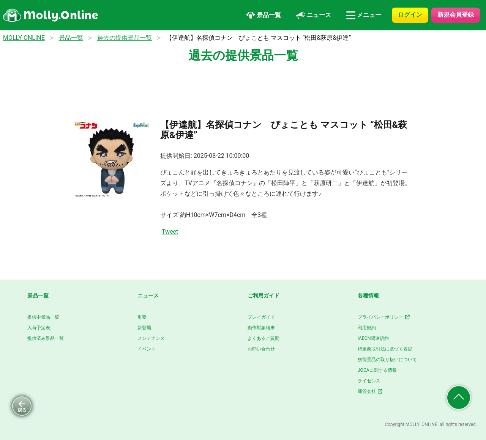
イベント (146, 349)
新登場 (144, 327)
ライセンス (369, 380)
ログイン (410, 14)
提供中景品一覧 (43, 317)
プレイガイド (261, 317)
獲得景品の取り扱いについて (387, 359)
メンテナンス (151, 338)
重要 (142, 317)
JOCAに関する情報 (377, 370)
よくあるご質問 (263, 338)
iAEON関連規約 (373, 338)
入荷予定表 (38, 327)
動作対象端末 (261, 327)
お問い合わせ (261, 349)
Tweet (170, 231)
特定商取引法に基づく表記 (385, 349)
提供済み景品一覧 (45, 338)
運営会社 (370, 391)
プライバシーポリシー (384, 317)
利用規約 (367, 327)
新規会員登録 (455, 14)
